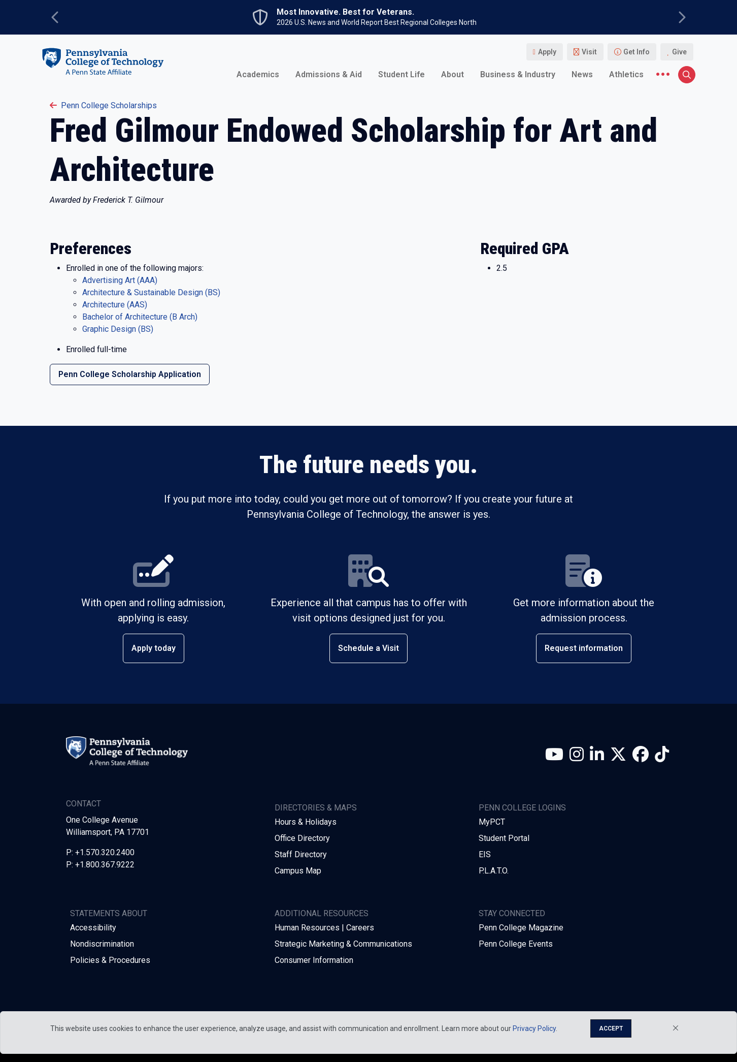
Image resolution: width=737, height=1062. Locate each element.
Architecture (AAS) (114, 304)
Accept (611, 1028)
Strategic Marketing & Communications (343, 944)
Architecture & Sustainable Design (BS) (151, 292)
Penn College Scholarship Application (129, 374)
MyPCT (492, 822)
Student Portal (504, 838)
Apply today (153, 648)
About (452, 74)
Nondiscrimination (102, 944)
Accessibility (93, 927)
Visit (589, 52)
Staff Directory (301, 854)
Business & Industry (517, 74)
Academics (258, 74)
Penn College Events (516, 944)
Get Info (636, 52)
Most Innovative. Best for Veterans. (345, 12)
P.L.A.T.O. (494, 871)
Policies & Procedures (110, 960)
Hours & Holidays (306, 822)
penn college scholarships (103, 105)
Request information (584, 648)
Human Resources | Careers (324, 927)
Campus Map (298, 871)
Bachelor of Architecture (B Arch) (139, 317)
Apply (547, 52)
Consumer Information (314, 960)
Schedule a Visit (368, 648)
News (582, 74)
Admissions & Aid (328, 74)
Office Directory (302, 838)
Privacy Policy (534, 1028)
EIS (485, 854)
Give (679, 52)
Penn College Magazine (521, 927)
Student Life (401, 74)
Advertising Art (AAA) (119, 280)
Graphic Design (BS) (117, 329)
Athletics (626, 74)
